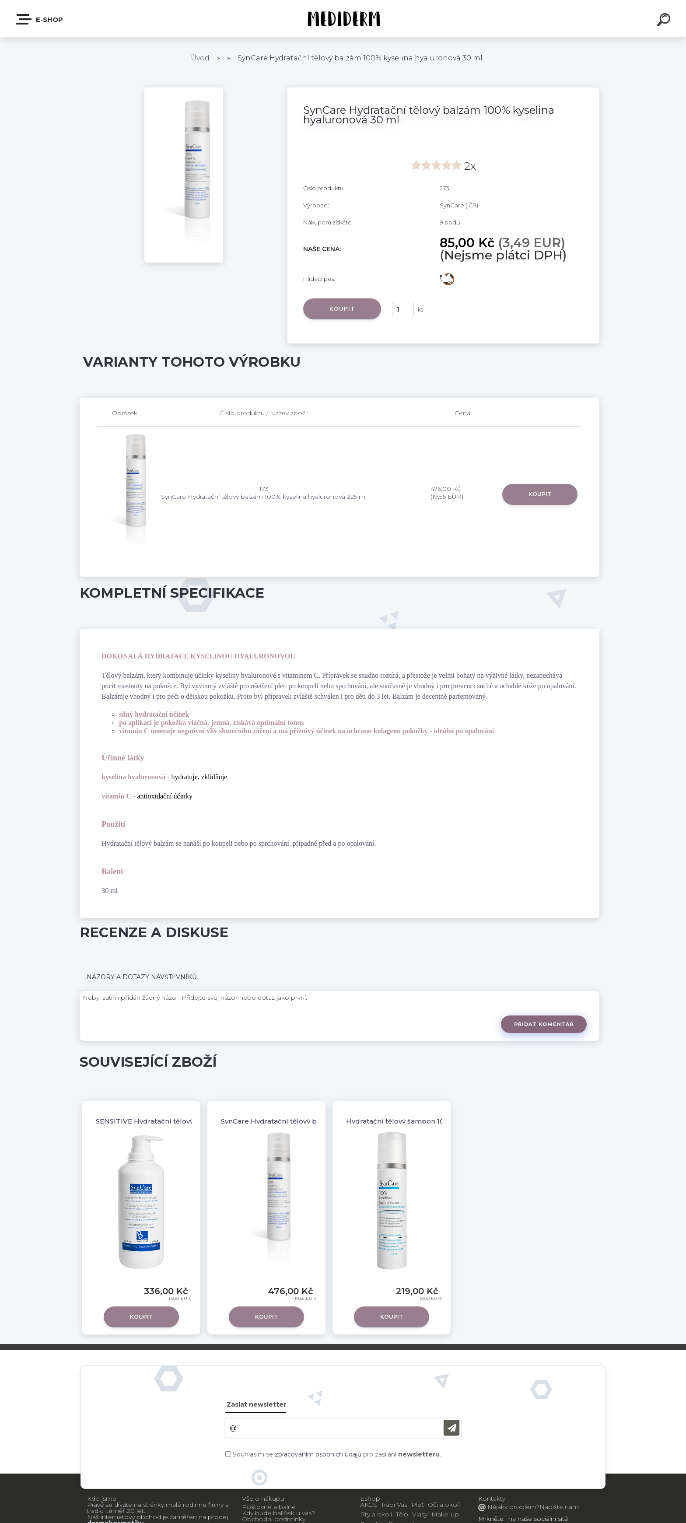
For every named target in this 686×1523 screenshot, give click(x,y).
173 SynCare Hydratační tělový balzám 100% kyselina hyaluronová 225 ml (264, 493)
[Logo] (343, 18)
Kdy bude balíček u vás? (278, 1513)
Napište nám (559, 1507)
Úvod (200, 58)
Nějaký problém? (512, 1507)
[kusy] (403, 309)
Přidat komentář (544, 1024)
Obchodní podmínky (273, 1519)
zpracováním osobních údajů (318, 1454)
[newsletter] (451, 1427)
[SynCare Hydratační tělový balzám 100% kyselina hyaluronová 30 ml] (183, 91)
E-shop (40, 19)
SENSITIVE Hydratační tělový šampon (159, 1121)
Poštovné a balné (269, 1507)
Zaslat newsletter (256, 1404)
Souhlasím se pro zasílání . (337, 1454)
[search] (665, 21)
